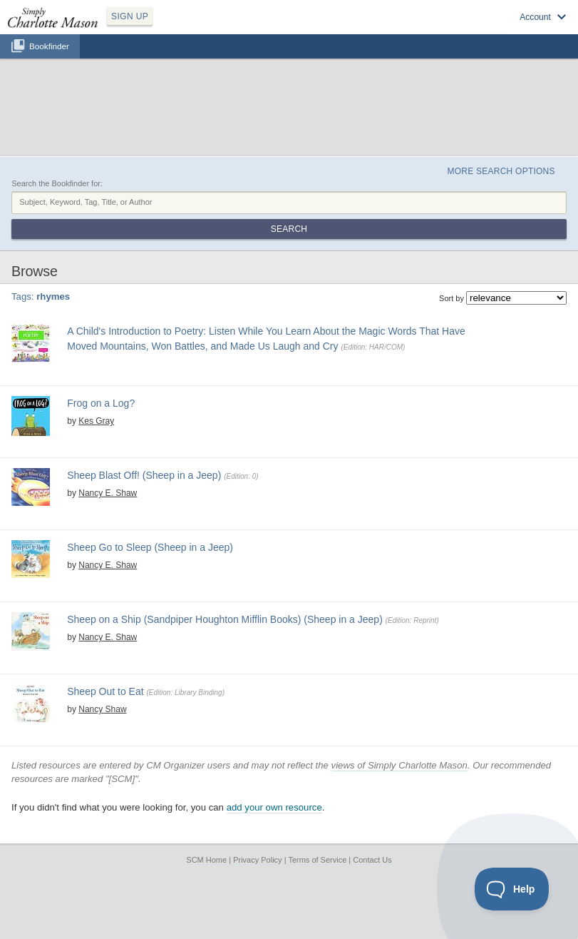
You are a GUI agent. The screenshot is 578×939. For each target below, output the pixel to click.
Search (289, 229)
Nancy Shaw (102, 709)
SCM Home (206, 860)
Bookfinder (49, 46)
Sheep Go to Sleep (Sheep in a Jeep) (150, 547)
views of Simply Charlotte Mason (399, 765)
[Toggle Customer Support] (512, 889)
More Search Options (501, 171)
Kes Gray (96, 421)
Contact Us (372, 860)
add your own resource (274, 807)
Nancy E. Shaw (107, 493)
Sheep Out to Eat (105, 691)
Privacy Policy (257, 860)
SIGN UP (129, 16)
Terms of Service (317, 860)
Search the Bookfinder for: (57, 183)
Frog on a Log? (101, 403)
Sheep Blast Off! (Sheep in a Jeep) (144, 475)
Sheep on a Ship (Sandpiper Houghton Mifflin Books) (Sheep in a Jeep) (225, 619)
